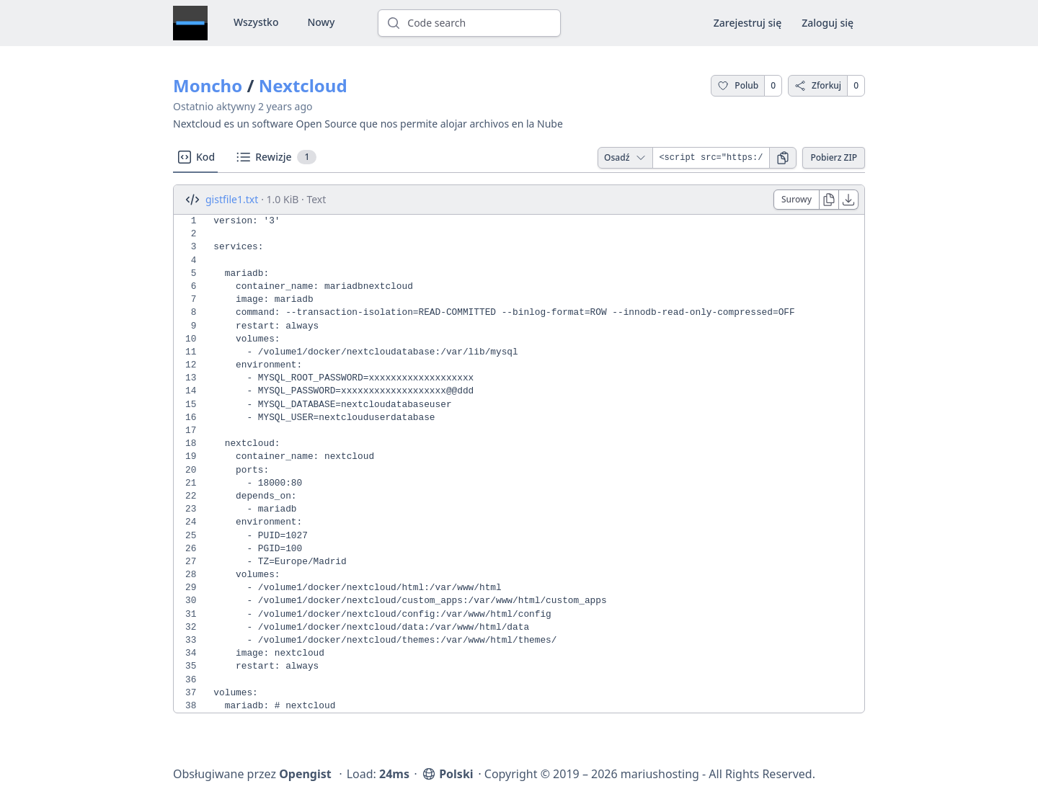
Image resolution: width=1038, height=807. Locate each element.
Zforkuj (817, 85)
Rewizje (275, 157)
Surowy (796, 199)
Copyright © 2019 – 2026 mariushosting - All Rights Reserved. (649, 774)
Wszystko (256, 22)
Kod (195, 157)
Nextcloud (303, 85)
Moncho (207, 85)
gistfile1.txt (231, 199)
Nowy (320, 22)
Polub (737, 85)
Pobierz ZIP (833, 157)
